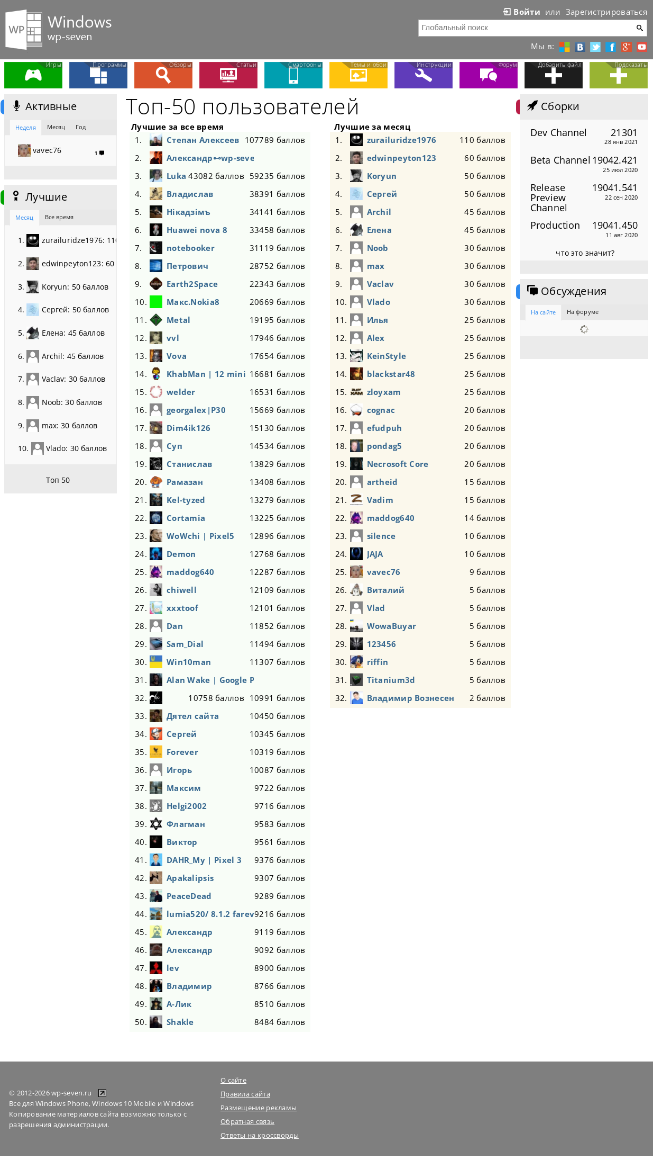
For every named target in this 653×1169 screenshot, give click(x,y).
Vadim (380, 499)
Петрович (187, 265)
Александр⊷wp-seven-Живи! (210, 157)
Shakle (180, 1022)
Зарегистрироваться (606, 11)
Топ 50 (58, 480)
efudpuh (384, 427)
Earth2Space (192, 283)
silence (381, 535)
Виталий (386, 589)
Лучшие (38, 197)
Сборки (552, 106)
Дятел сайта (193, 716)
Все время (59, 217)
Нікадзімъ (189, 211)
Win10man (189, 662)
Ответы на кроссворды (259, 1135)
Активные (43, 106)
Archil (379, 211)
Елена (379, 229)
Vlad (376, 608)
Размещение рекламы (258, 1107)
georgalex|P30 (196, 409)
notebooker (191, 247)
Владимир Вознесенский (410, 698)
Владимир (189, 986)
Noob (378, 247)
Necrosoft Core (398, 463)
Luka (176, 175)
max (376, 265)
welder (181, 391)
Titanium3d (391, 680)
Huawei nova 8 (197, 229)
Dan (175, 626)
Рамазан (185, 481)
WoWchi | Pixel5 (200, 535)
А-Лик (179, 1004)
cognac (381, 409)
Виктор (182, 842)
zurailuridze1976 (402, 139)
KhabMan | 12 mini (206, 373)
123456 (382, 644)
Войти (520, 11)
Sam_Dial (185, 644)
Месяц (56, 127)
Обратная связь (247, 1121)
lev (173, 968)
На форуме (583, 312)
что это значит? (585, 253)
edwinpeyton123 (402, 157)
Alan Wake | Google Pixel (210, 680)
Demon (181, 553)
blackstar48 (391, 373)
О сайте (233, 1080)
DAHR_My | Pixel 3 (204, 860)
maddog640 (191, 571)
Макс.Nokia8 (193, 301)
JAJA (375, 553)
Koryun (382, 175)
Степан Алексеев (203, 139)
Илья (378, 319)
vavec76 (384, 571)
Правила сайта (245, 1094)
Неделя (25, 127)
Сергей (182, 734)
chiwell (182, 589)
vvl (173, 337)
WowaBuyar (392, 626)
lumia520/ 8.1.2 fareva (210, 914)
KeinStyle (387, 355)
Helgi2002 (187, 806)
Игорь (179, 770)
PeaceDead (189, 896)
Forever (182, 752)
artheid (382, 481)
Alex (376, 337)
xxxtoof (182, 608)
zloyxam (384, 391)
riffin (378, 662)
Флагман (186, 824)
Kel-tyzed (186, 499)
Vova (177, 355)
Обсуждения (565, 291)
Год (81, 127)
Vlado (378, 301)
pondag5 (384, 445)
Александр (190, 932)
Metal (178, 319)
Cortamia (186, 517)
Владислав (190, 193)
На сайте (543, 312)
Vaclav (380, 283)
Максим (184, 788)
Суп (174, 445)
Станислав (190, 463)
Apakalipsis (190, 878)
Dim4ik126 (189, 427)
